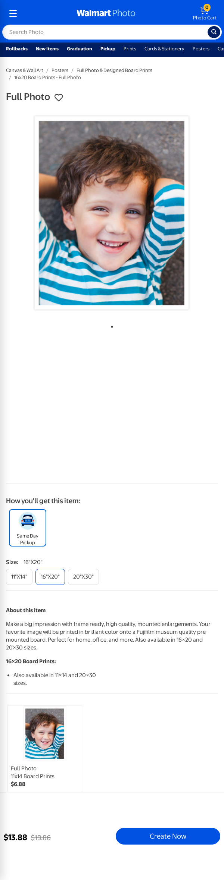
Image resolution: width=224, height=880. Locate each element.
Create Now (168, 836)
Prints (130, 48)
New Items (47, 48)
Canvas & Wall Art (24, 70)
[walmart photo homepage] (106, 13)
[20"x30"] (83, 577)
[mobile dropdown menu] (13, 13)
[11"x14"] (19, 577)
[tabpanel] (112, 213)
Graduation (79, 48)
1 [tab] (110, 325)
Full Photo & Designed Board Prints (114, 70)
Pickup (107, 48)
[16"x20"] (50, 577)
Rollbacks (17, 48)
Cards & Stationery (164, 48)
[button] (58, 97)
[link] (45, 759)
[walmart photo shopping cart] (205, 13)
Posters (201, 48)
